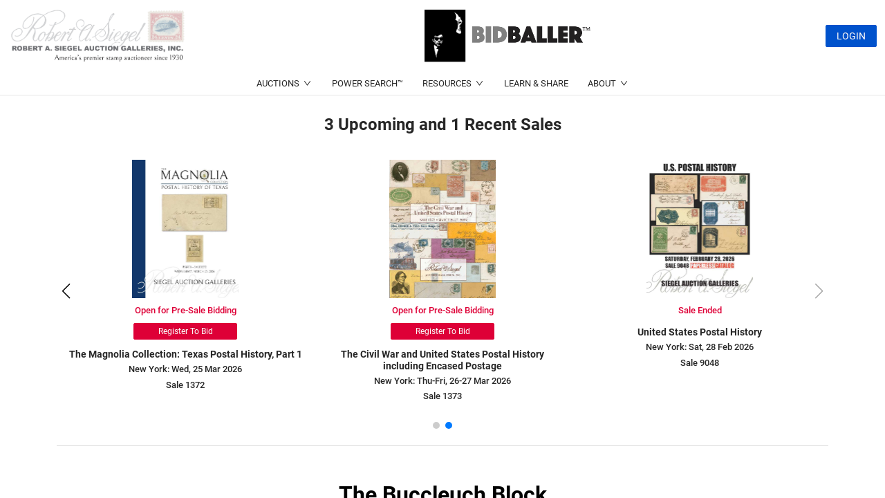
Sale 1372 (187, 385)
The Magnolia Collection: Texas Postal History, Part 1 (187, 354)
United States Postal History (702, 332)
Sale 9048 (701, 363)
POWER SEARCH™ (367, 83)
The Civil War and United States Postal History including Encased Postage (444, 360)
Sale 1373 (444, 396)
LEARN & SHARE (536, 83)
